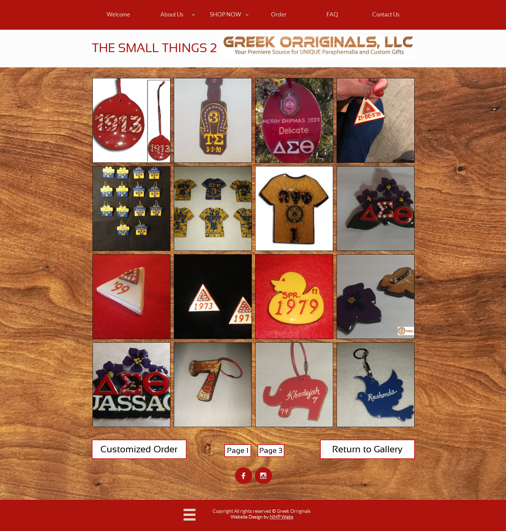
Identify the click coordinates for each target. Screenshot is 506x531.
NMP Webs (281, 517)
